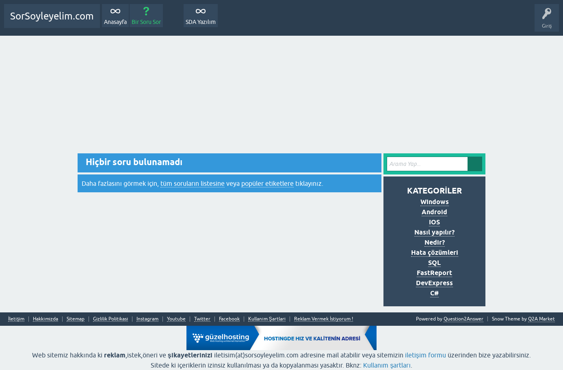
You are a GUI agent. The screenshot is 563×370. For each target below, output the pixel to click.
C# (434, 293)
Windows (434, 202)
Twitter (202, 319)
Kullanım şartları (387, 365)
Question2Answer (463, 319)
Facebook (229, 319)
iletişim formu (425, 355)
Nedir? (434, 242)
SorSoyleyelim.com (52, 16)
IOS (434, 222)
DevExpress (434, 283)
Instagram (147, 319)
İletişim (16, 319)
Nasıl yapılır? (434, 232)
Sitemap (75, 319)
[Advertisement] (281, 96)
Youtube (176, 319)
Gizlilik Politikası (110, 319)
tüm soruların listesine (192, 183)
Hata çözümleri (434, 252)
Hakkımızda (45, 319)
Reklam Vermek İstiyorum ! (323, 319)
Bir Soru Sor (146, 22)
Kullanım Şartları (267, 319)
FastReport (434, 273)
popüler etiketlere (267, 183)
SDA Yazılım (201, 22)
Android (434, 212)
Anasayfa (115, 22)
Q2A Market (541, 319)
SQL (434, 263)
